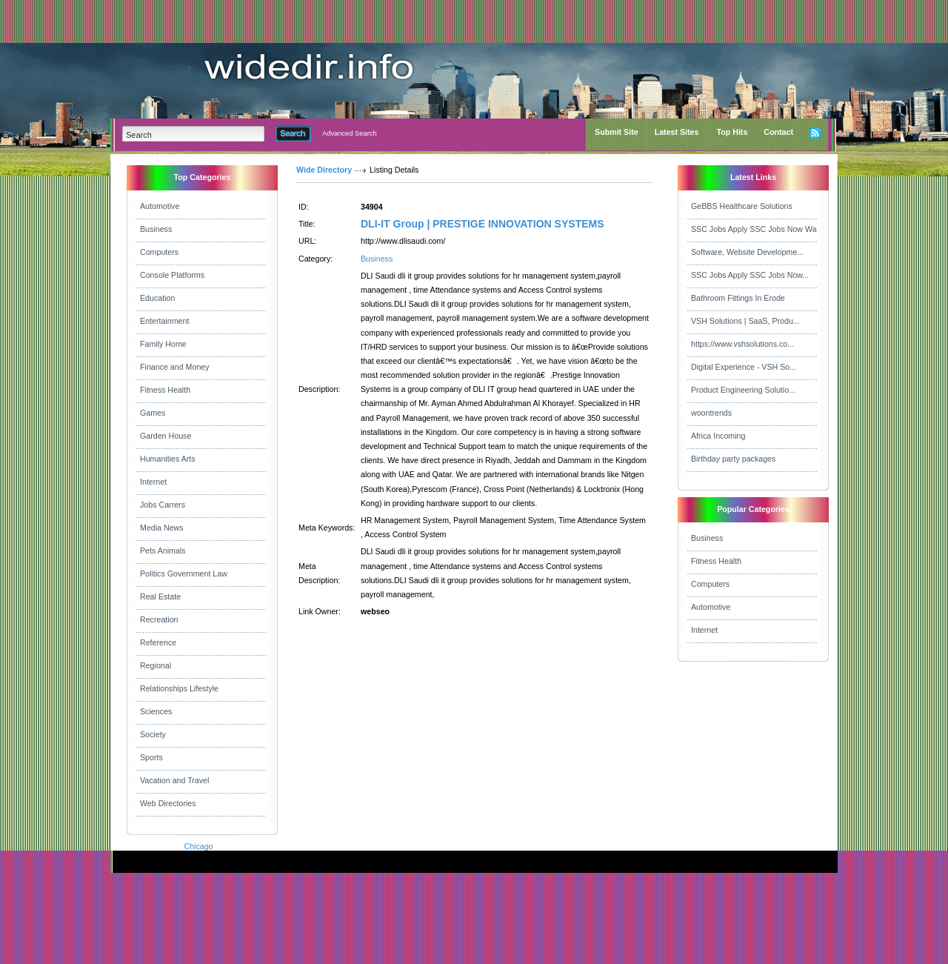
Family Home (163, 343)
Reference (158, 642)
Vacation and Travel (174, 780)
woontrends (711, 412)
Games (152, 412)
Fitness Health (165, 389)
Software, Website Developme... (747, 251)
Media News (162, 527)
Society (153, 734)
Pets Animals (163, 550)
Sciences (156, 711)
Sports (151, 757)
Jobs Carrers (162, 504)
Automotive (159, 206)
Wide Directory (324, 169)
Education (157, 297)
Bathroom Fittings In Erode (738, 297)
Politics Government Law (183, 573)
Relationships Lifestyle (179, 688)
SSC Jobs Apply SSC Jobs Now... (750, 274)
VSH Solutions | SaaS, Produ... (745, 320)
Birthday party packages (733, 458)
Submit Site (616, 131)
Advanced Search (349, 133)
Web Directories (168, 803)
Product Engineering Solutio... (743, 389)
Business (156, 229)
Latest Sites (677, 131)
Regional (155, 665)
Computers (159, 251)
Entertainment (164, 320)
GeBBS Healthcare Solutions (741, 206)
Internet (153, 481)
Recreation (159, 619)
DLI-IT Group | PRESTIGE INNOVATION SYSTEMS (482, 224)
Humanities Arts (168, 458)
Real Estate (160, 596)
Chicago (198, 846)
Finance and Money (175, 366)
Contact (778, 131)
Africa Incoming (718, 435)
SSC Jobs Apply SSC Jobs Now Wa (754, 229)
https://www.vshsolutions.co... (742, 343)
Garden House (165, 435)
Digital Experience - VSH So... (743, 366)
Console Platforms (172, 274)
